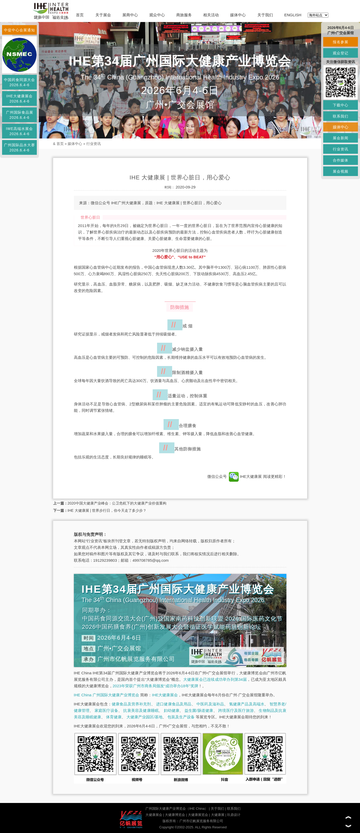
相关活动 (211, 15)
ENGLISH (292, 15)
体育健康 (114, 717)
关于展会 (103, 15)
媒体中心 (238, 15)
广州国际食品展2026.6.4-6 (19, 115)
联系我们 (234, 808)
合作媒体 (340, 160)
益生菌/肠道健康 (199, 710)
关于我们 (265, 15)
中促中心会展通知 (19, 30)
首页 (80, 15)
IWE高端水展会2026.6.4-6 (19, 131)
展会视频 (340, 171)
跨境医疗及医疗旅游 (236, 710)
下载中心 (340, 105)
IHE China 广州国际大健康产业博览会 (106, 695)
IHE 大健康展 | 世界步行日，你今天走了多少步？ (107, 510)
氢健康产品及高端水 (246, 704)
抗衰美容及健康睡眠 (141, 710)
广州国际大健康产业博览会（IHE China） (176, 808)
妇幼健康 (172, 710)
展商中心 (130, 15)
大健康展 (217, 815)
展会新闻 (340, 138)
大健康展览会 (198, 815)
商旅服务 (184, 15)
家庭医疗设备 (106, 710)
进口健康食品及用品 (173, 704)
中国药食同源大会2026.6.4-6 (19, 82)
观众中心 (157, 15)
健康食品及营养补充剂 (131, 704)
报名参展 (340, 42)
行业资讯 (93, 144)
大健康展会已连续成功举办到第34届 (215, 679)
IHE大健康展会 (165, 695)
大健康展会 (153, 815)
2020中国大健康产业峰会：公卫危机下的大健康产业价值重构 (117, 503)
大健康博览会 (175, 815)
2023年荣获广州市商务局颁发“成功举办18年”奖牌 (155, 686)
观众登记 (340, 53)
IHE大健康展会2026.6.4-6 (19, 98)
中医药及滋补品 (210, 704)
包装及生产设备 (181, 717)
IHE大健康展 (245, 476)
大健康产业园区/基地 (144, 717)
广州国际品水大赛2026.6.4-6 (19, 147)
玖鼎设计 (234, 815)
